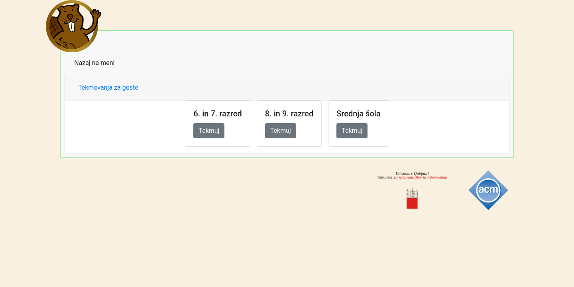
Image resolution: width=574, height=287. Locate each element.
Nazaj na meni (94, 63)
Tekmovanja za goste (108, 87)
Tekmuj (209, 130)
